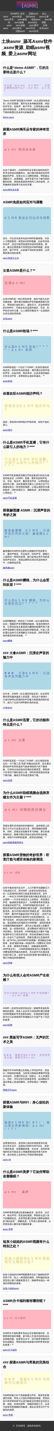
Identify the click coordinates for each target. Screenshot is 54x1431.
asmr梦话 (17, 28)
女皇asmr (7, 318)
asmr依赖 (7, 1025)
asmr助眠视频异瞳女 (13, 842)
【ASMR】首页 (17, 13)
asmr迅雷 (7, 780)
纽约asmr (30, 16)
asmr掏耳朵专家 (11, 190)
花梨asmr (33, 13)
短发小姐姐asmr (11, 1288)
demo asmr (8, 117)
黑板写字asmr (10, 1090)
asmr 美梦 (8, 1229)
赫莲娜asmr (9, 568)
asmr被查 (22, 19)
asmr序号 (9, 19)
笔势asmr (36, 19)
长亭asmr (44, 28)
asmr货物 (7, 963)
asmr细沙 (7, 430)
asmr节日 (30, 28)
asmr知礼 (32, 22)
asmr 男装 (8, 1415)
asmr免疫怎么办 (11, 258)
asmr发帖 (20, 25)
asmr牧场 (7, 381)
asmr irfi (7, 1160)
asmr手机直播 (10, 498)
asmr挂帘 (33, 31)
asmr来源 (17, 16)
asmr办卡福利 (10, 1350)
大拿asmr (7, 707)
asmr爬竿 (34, 25)
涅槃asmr (20, 31)
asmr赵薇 (19, 22)
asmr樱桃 (7, 641)
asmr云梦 (44, 16)
